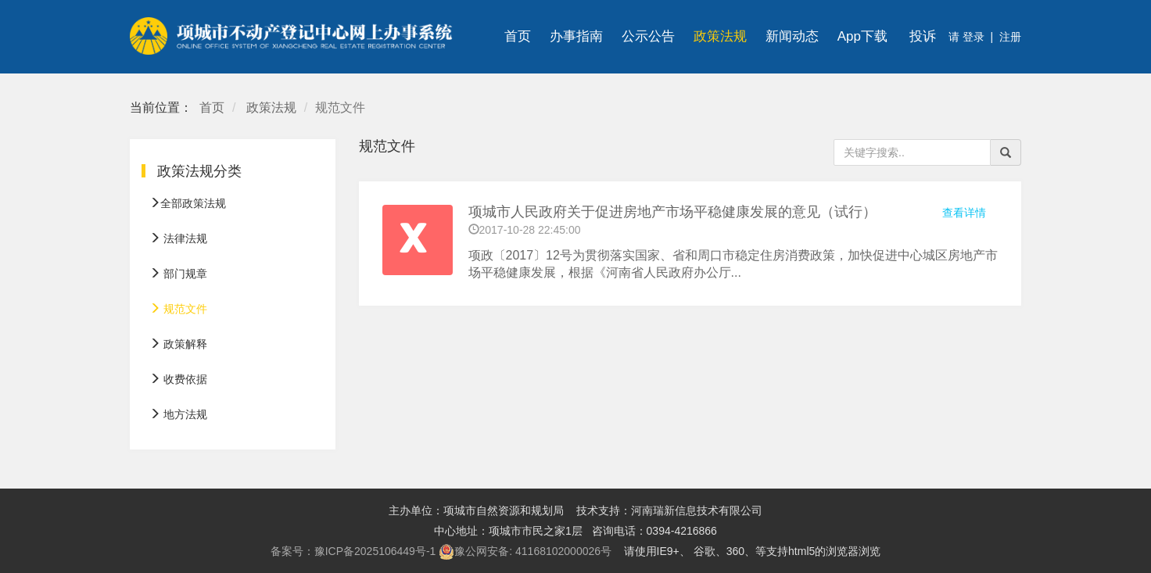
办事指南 (576, 36)
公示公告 (648, 36)
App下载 (862, 36)
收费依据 (178, 379)
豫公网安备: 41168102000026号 (525, 552)
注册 (1010, 36)
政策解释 (178, 344)
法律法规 (178, 238)
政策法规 (720, 36)
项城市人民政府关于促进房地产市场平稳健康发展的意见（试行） (672, 212)
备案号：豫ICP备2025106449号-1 (353, 551)
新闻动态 (792, 36)
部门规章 (178, 273)
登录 (971, 36)
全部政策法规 (187, 203)
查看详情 (964, 212)
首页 (517, 36)
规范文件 (178, 309)
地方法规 (178, 414)
